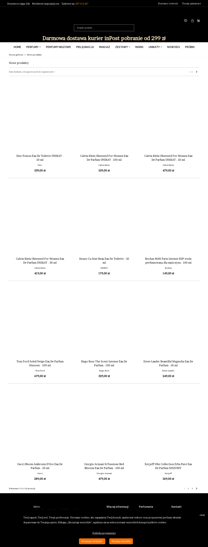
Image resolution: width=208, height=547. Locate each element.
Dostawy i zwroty (168, 3)
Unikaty (154, 47)
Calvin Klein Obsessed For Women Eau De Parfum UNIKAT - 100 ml (104, 157)
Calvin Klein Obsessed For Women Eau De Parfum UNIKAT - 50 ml (168, 157)
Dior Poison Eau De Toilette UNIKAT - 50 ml (39, 157)
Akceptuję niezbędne (92, 541)
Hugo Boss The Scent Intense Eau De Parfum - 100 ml (104, 363)
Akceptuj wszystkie (120, 541)
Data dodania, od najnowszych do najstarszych (32, 72)
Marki (139, 47)
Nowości (173, 47)
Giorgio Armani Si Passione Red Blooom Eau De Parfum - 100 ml (104, 466)
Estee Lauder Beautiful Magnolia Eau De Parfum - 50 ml (168, 363)
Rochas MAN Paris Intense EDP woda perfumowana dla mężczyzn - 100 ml (168, 260)
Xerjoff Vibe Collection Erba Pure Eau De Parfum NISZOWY (168, 466)
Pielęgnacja (85, 47)
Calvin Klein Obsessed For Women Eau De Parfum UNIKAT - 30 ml (40, 260)
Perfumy (32, 47)
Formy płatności (191, 3)
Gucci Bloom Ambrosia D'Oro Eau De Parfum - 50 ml (40, 466)
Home (17, 47)
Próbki (190, 47)
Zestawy (121, 47)
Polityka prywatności (104, 533)
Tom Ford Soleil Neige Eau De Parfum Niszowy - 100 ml (40, 363)
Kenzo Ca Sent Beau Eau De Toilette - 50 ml (104, 260)
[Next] (196, 72)
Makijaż (104, 47)
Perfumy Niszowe (58, 47)
